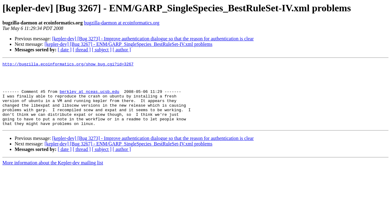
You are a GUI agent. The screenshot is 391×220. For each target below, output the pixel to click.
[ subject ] (101, 49)
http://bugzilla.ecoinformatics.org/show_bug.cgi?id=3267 (67, 65)
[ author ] (122, 49)
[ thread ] (82, 49)
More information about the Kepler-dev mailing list (52, 175)
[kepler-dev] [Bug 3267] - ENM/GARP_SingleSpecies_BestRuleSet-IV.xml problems (129, 44)
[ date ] (64, 49)
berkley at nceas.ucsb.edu (89, 98)
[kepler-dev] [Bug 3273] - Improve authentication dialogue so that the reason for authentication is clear (153, 38)
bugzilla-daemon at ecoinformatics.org (121, 22)
